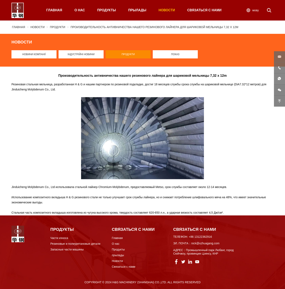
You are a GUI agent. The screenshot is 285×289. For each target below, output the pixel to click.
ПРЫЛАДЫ (137, 11)
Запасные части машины (67, 249)
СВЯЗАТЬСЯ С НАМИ (204, 11)
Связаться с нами (123, 266)
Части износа (59, 238)
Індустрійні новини (81, 55)
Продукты (118, 249)
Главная (18, 27)
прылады (118, 255)
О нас (115, 243)
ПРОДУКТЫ (106, 11)
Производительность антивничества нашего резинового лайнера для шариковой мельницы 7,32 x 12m (154, 27)
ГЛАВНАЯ (54, 11)
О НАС (80, 11)
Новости (38, 27)
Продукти (57, 27)
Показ (175, 55)
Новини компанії (34, 55)
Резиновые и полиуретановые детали (75, 243)
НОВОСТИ (166, 11)
